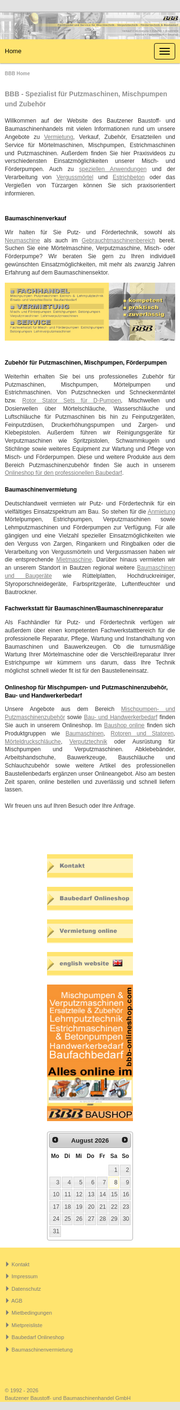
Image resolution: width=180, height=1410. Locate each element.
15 (114, 1194)
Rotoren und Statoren (142, 733)
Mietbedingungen (32, 1313)
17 (56, 1207)
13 (91, 1194)
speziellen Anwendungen (113, 169)
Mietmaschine (74, 559)
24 (56, 1218)
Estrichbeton (129, 177)
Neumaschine (22, 240)
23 (126, 1207)
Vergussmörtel (75, 177)
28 (102, 1218)
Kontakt (20, 1264)
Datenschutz (26, 1289)
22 (114, 1207)
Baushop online (124, 725)
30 (126, 1218)
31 (56, 1231)
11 (67, 1194)
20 (91, 1207)
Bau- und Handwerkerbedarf (120, 717)
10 (56, 1194)
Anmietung (161, 511)
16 (126, 1194)
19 (79, 1207)
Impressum (24, 1276)
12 (79, 1194)
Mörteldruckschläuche (33, 741)
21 (102, 1207)
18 (67, 1207)
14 (102, 1194)
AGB (16, 1301)
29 (114, 1218)
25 (67, 1218)
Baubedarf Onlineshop (38, 1337)
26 (79, 1218)
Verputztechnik (89, 741)
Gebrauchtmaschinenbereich (118, 240)
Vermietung (58, 137)
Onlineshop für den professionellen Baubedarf (63, 473)
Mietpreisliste (27, 1325)
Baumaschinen (84, 733)
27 (91, 1218)
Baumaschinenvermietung (42, 1350)
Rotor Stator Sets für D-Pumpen (71, 400)
